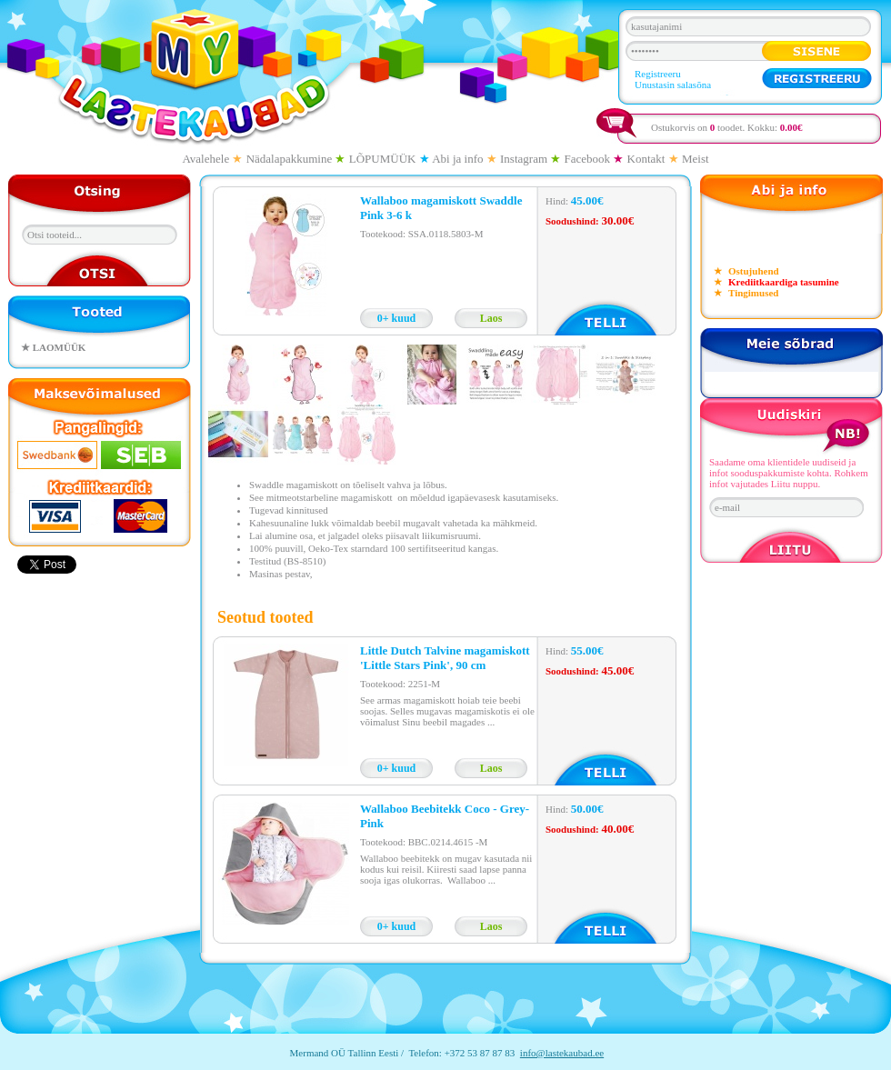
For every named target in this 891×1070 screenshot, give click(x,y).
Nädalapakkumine (289, 158)
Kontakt (646, 158)
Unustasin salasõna (673, 84)
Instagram (523, 158)
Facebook (588, 158)
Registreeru (658, 73)
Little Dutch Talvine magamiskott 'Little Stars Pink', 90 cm (445, 658)
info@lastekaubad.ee (562, 1052)
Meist (695, 158)
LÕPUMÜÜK (382, 158)
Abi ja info (457, 158)
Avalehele (205, 158)
